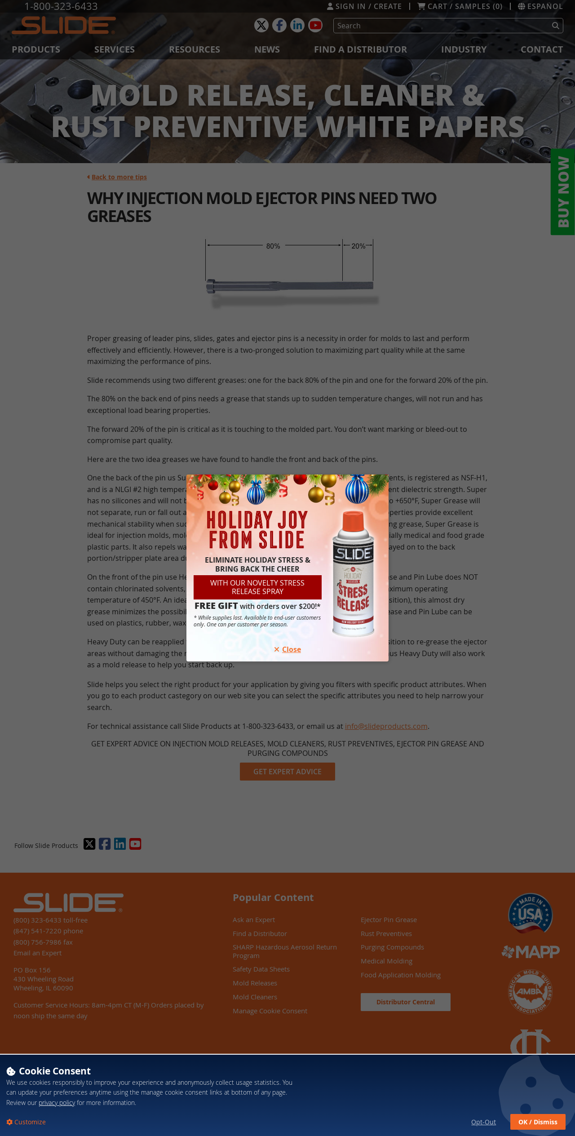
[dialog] (287, 1095)
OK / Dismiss (537, 1122)
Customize (29, 1122)
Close (287, 649)
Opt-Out (483, 1122)
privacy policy (57, 1102)
